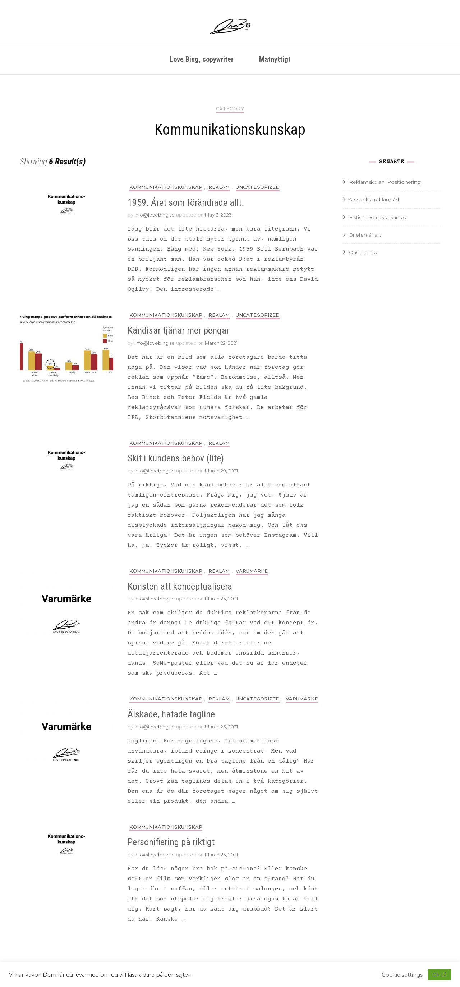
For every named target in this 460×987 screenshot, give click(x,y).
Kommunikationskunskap (165, 187)
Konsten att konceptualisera (180, 586)
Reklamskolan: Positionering (385, 182)
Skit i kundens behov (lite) (176, 458)
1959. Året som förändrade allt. (186, 202)
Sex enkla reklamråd (374, 199)
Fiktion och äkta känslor (378, 217)
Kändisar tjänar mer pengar (178, 330)
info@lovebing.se (154, 215)
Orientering (363, 252)
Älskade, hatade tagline (171, 714)
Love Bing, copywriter (202, 59)
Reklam (219, 187)
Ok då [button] (439, 974)
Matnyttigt (275, 59)
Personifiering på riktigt (171, 842)
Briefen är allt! (365, 235)
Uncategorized (258, 187)
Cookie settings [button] (402, 975)
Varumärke (252, 571)
